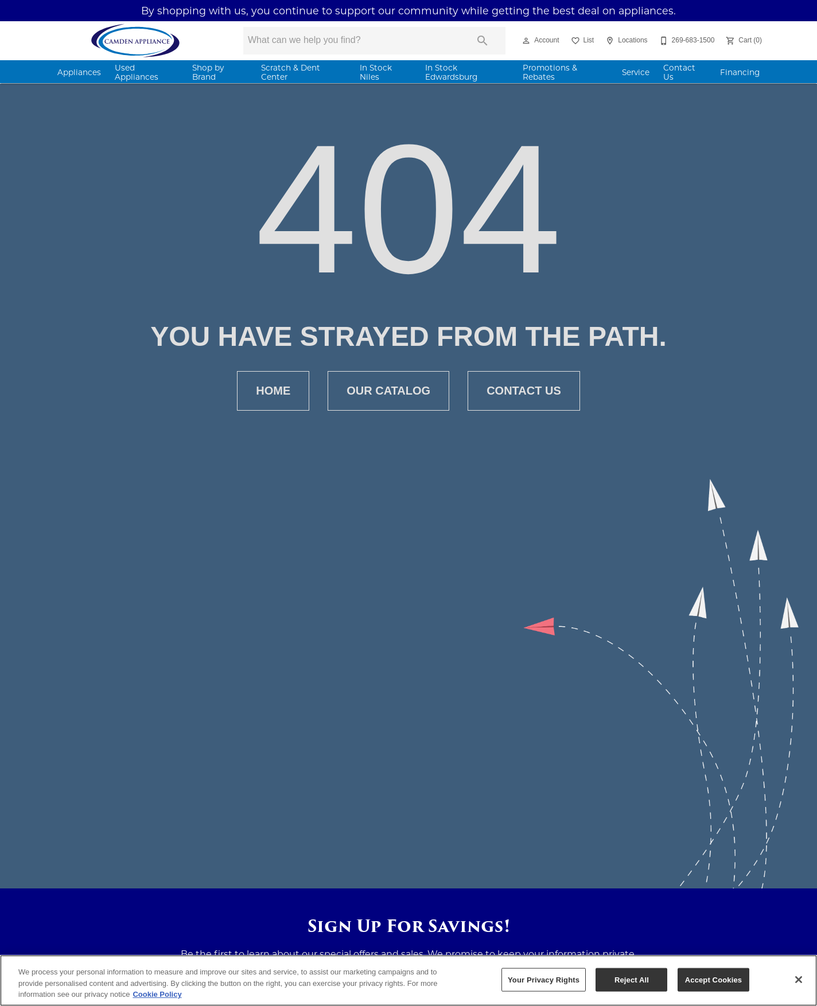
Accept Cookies (713, 979)
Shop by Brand (208, 72)
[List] (581, 41)
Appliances (79, 72)
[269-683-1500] (686, 41)
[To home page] (136, 41)
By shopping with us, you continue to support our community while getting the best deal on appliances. (408, 11)
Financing (740, 72)
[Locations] (625, 41)
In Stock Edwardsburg (451, 72)
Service (635, 72)
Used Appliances (136, 72)
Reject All (631, 979)
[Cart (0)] (742, 41)
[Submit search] (482, 40)
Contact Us (679, 72)
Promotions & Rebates (550, 72)
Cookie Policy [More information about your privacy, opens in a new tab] (157, 994)
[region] (408, 980)
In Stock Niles (376, 72)
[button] (526, 41)
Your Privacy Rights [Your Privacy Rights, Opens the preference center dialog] (543, 979)
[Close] (798, 979)
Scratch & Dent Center (290, 72)
